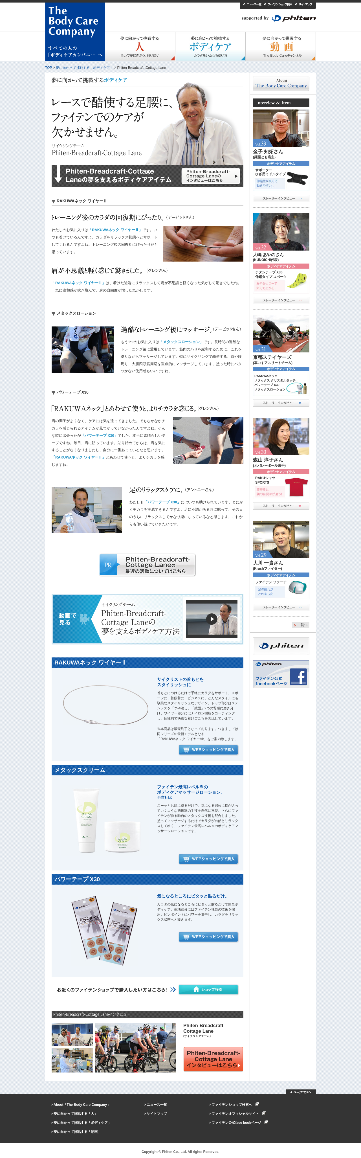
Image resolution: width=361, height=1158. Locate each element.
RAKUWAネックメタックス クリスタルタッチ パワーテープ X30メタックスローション (275, 382)
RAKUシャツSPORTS (265, 480)
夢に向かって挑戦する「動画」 (77, 1132)
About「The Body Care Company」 (82, 1105)
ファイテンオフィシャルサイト (239, 1114)
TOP (48, 68)
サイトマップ (157, 1114)
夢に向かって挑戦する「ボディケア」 (84, 68)
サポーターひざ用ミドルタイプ (270, 172)
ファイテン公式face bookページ (240, 1123)
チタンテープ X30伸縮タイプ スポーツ (271, 274)
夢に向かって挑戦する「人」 (76, 1114)
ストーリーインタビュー (281, 198)
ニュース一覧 (157, 1105)
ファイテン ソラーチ (271, 582)
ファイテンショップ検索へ (235, 1105)
